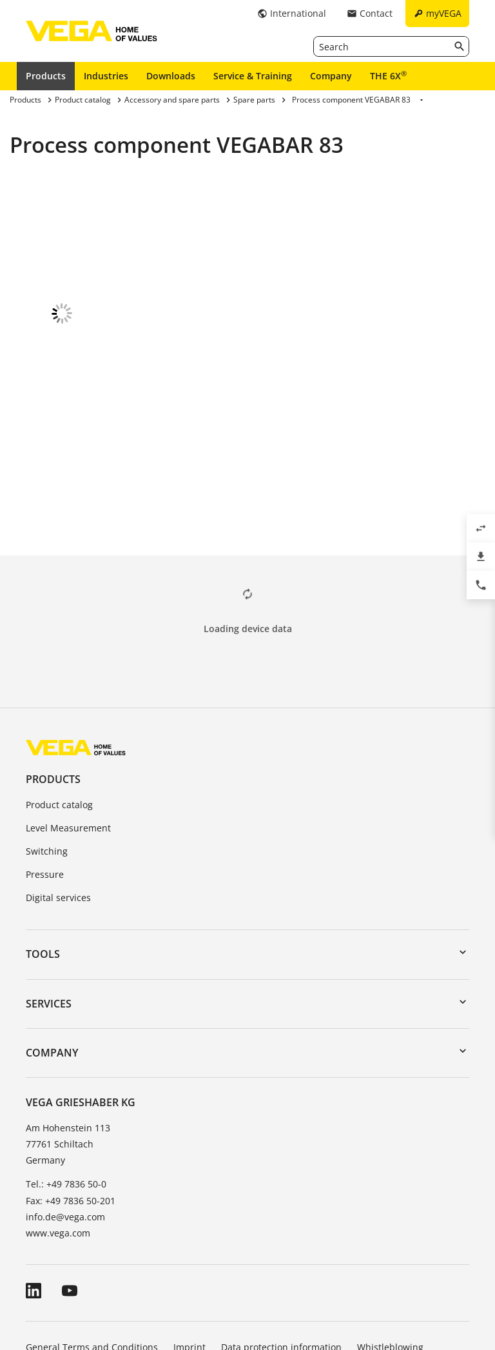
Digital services (58, 823)
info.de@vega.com (65, 1142)
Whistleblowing (390, 1272)
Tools (43, 879)
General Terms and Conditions (92, 1272)
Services (49, 929)
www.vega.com (58, 1158)
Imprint (189, 1272)
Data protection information (281, 1272)
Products (46, 76)
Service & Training (252, 76)
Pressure (45, 799)
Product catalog (59, 730)
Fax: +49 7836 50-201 (70, 1126)
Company (331, 76)
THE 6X (388, 75)
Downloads (170, 76)
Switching (47, 776)
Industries (106, 76)
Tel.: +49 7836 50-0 (66, 1109)
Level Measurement (68, 753)
